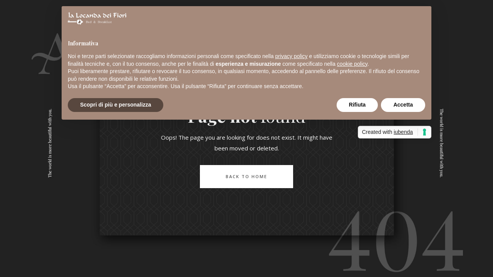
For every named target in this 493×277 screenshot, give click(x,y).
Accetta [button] (403, 105)
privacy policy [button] (291, 56)
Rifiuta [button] (357, 105)
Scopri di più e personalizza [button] (115, 105)
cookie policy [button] (352, 64)
